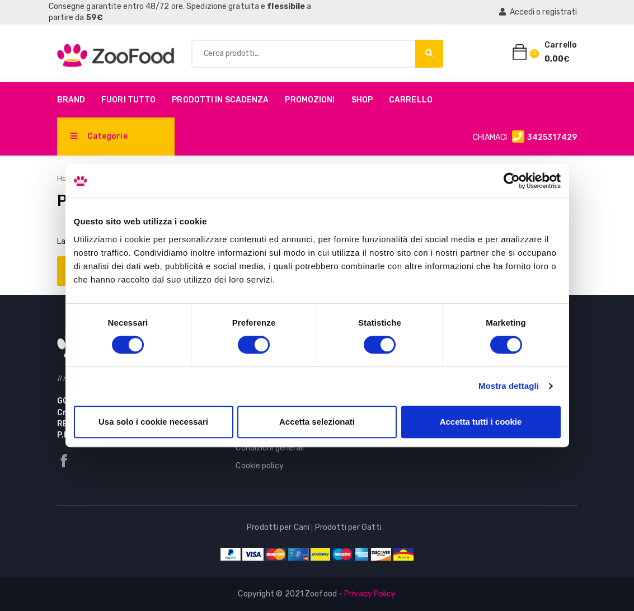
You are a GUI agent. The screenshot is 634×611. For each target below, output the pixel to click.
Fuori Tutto (128, 100)
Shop (362, 100)
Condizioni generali (270, 448)
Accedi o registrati (538, 12)
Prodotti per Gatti (348, 527)
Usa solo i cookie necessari (153, 421)
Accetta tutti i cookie (481, 421)
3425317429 (552, 137)
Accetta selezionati (317, 421)
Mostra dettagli (508, 386)
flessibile (286, 6)
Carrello (411, 100)
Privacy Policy (370, 594)
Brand (71, 100)
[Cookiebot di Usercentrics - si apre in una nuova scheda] (512, 180)
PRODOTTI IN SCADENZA (220, 100)
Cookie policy (259, 466)
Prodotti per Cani (278, 527)
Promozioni (310, 100)
